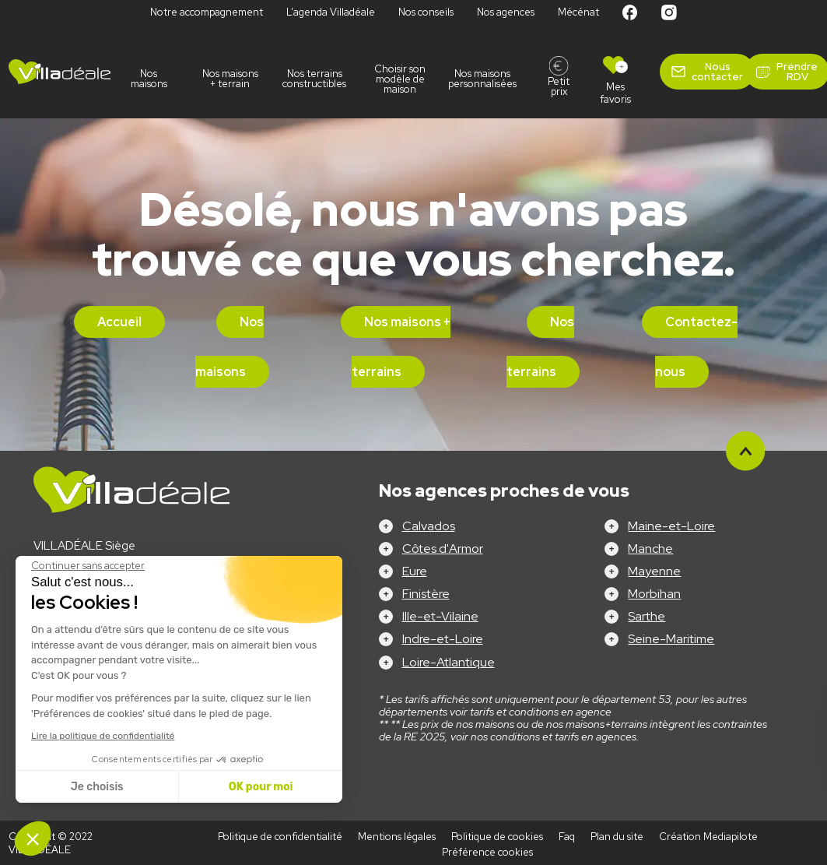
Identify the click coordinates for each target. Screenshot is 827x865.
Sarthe (646, 616)
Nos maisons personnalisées (485, 78)
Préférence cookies (487, 852)
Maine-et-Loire (671, 526)
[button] (32, 838)
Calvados (428, 526)
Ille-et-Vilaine (440, 616)
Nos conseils (426, 12)
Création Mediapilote (708, 836)
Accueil (119, 322)
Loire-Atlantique (448, 662)
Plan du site (616, 836)
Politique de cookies (497, 836)
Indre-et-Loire (442, 639)
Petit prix (558, 86)
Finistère (426, 593)
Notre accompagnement (206, 12)
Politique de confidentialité (280, 836)
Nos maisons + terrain (230, 78)
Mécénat (578, 12)
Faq (567, 836)
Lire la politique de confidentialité (102, 735)
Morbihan (654, 593)
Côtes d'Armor (442, 548)
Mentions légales (397, 836)
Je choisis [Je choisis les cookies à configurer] (97, 786)
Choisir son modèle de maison (400, 79)
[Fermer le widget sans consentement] (87, 566)
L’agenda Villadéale (330, 12)
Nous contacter (717, 71)
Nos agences (505, 12)
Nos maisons (149, 78)
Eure (414, 571)
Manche (650, 548)
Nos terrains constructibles (315, 78)
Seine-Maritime (671, 639)
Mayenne (654, 571)
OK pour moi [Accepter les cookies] (261, 786)
